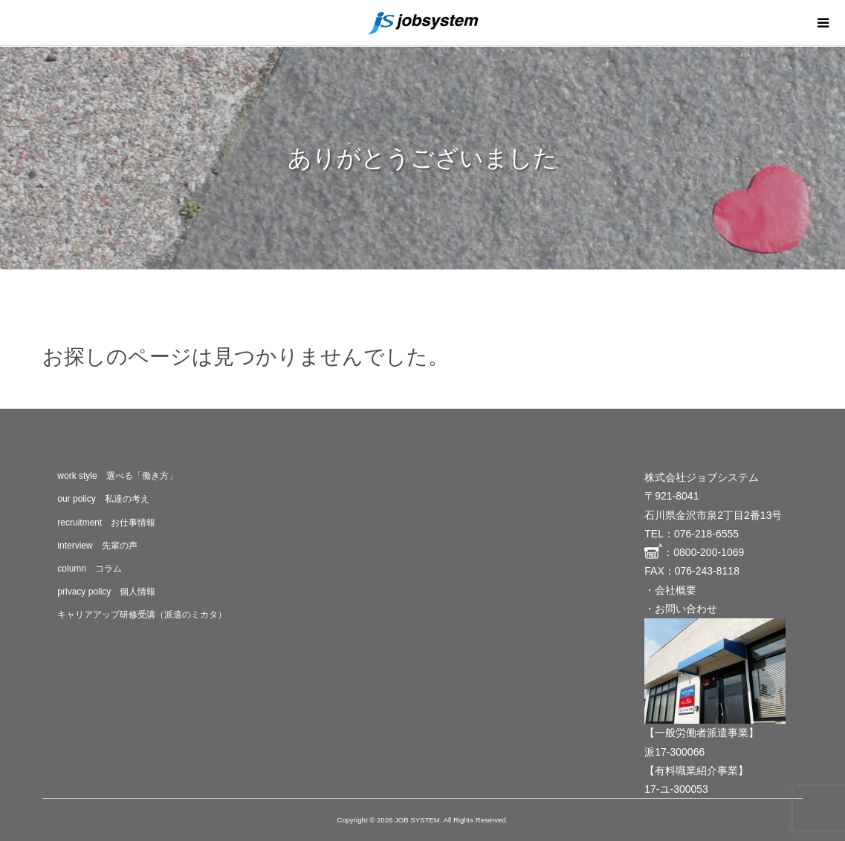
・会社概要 (670, 590)
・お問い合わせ (680, 609)
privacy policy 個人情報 (106, 591)
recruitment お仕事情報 (106, 522)
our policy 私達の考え (103, 499)
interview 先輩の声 (97, 545)
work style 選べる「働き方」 (117, 476)
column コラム (89, 568)
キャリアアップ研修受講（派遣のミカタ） (142, 614)
